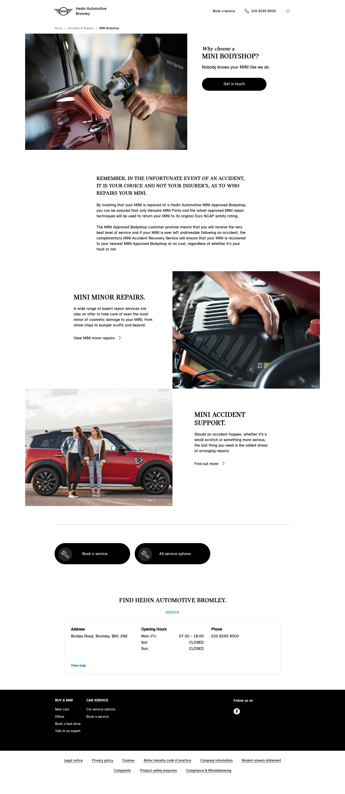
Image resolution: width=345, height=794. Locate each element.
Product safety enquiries (158, 770)
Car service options (100, 709)
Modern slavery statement (261, 760)
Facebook (237, 711)
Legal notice (73, 760)
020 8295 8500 (263, 11)
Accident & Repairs (81, 28)
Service (172, 612)
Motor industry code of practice (167, 760)
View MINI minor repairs (94, 337)
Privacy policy (102, 760)
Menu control (288, 11)
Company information (216, 760)
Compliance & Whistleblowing (208, 770)
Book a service (224, 11)
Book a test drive (68, 723)
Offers (59, 716)
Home (58, 28)
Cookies (128, 760)
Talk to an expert (67, 731)
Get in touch (234, 83)
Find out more (206, 463)
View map (78, 665)
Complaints (122, 770)
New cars (62, 709)
